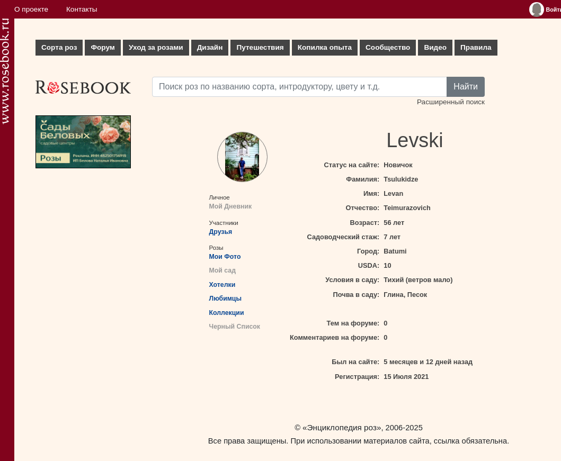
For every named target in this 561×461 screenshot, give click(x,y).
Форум (102, 47)
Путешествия (259, 47)
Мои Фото (225, 256)
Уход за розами (156, 47)
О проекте (31, 9)
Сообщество (388, 47)
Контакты (81, 9)
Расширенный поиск (451, 102)
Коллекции (226, 313)
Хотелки (222, 284)
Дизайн (210, 47)
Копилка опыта (325, 47)
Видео (435, 47)
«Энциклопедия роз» (341, 427)
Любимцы (225, 298)
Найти (465, 86)
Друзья (221, 232)
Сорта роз (59, 47)
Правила (476, 47)
